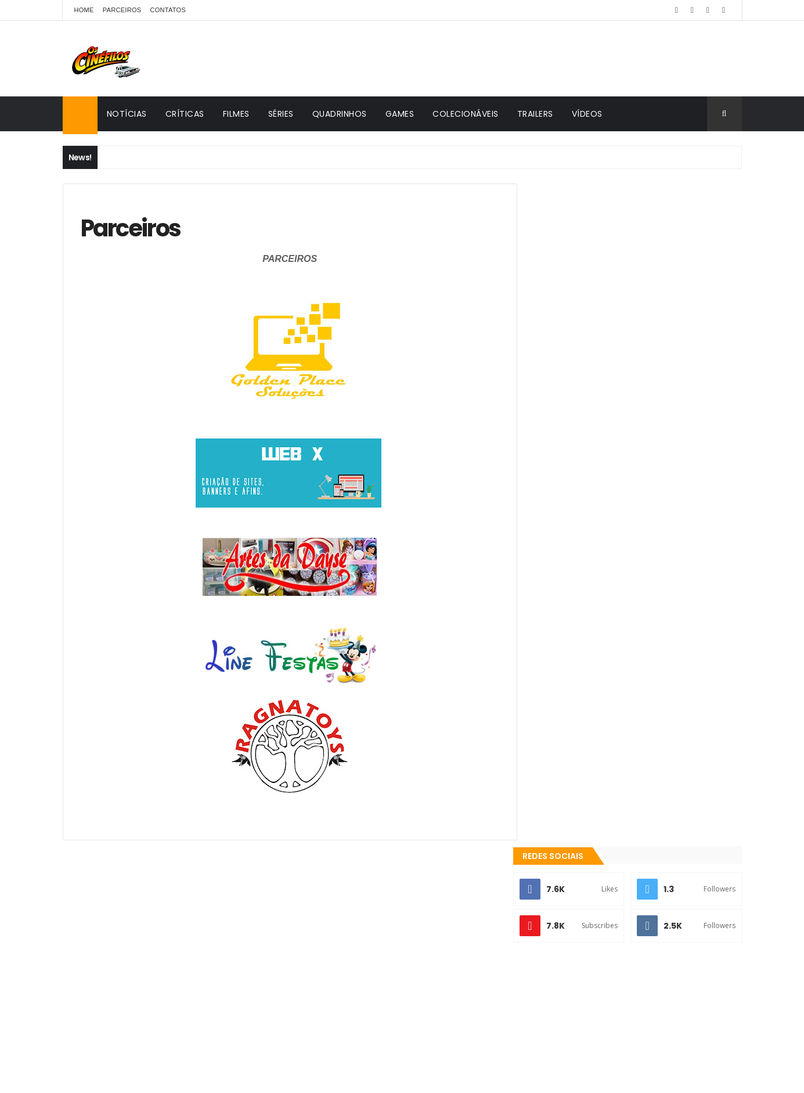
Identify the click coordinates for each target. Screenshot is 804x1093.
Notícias (127, 114)
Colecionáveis (465, 114)
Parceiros (122, 9)
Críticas (184, 114)
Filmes (236, 114)
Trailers (535, 114)
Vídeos (587, 114)
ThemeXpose (177, 1077)
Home (84, 9)
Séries (281, 114)
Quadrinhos (339, 114)
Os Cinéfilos (573, 956)
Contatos (168, 9)
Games (399, 114)
